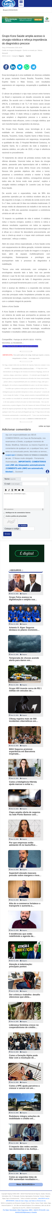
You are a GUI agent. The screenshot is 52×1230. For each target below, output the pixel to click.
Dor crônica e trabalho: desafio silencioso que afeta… (24, 995)
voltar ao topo (44, 426)
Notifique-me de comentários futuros (18, 512)
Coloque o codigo (12, 529)
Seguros (21, 56)
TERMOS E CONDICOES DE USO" (37, 418)
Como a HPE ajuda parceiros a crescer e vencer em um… (24, 1087)
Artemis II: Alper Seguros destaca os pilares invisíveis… (24, 628)
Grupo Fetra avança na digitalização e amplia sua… (23, 598)
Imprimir (28, 56)
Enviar (7, 534)
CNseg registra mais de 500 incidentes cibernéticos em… (23, 720)
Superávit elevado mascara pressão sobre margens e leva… (25, 874)
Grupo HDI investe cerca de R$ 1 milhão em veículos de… (25, 689)
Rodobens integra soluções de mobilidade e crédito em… (24, 1117)
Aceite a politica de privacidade (16, 516)
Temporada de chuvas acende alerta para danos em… (24, 659)
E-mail (13, 484)
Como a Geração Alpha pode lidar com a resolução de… (23, 1056)
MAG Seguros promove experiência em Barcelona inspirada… (22, 751)
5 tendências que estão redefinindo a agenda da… (22, 935)
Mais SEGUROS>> (26, 1184)
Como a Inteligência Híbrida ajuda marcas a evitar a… (23, 783)
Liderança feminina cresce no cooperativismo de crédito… (24, 1026)
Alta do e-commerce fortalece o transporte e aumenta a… (24, 904)
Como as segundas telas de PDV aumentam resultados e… (24, 1178)
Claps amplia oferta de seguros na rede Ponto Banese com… (24, 813)
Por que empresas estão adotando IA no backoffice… (23, 844)
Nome (10, 479)
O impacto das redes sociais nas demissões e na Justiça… (24, 1147)
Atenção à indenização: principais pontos (20, 965)
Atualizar (24, 525)
